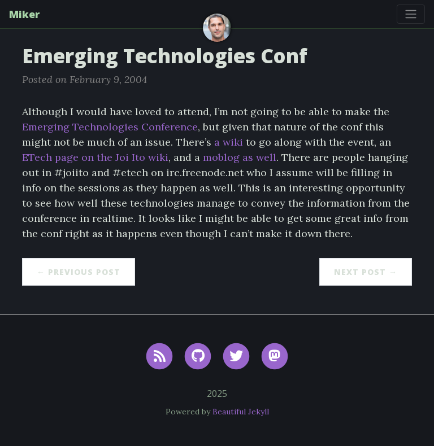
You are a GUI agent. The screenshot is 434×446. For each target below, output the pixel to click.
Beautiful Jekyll (240, 411)
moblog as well (239, 157)
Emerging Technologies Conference (110, 126)
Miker (24, 14)
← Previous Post (78, 271)
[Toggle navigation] (411, 14)
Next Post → (365, 271)
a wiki (228, 141)
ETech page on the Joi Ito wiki (95, 157)
